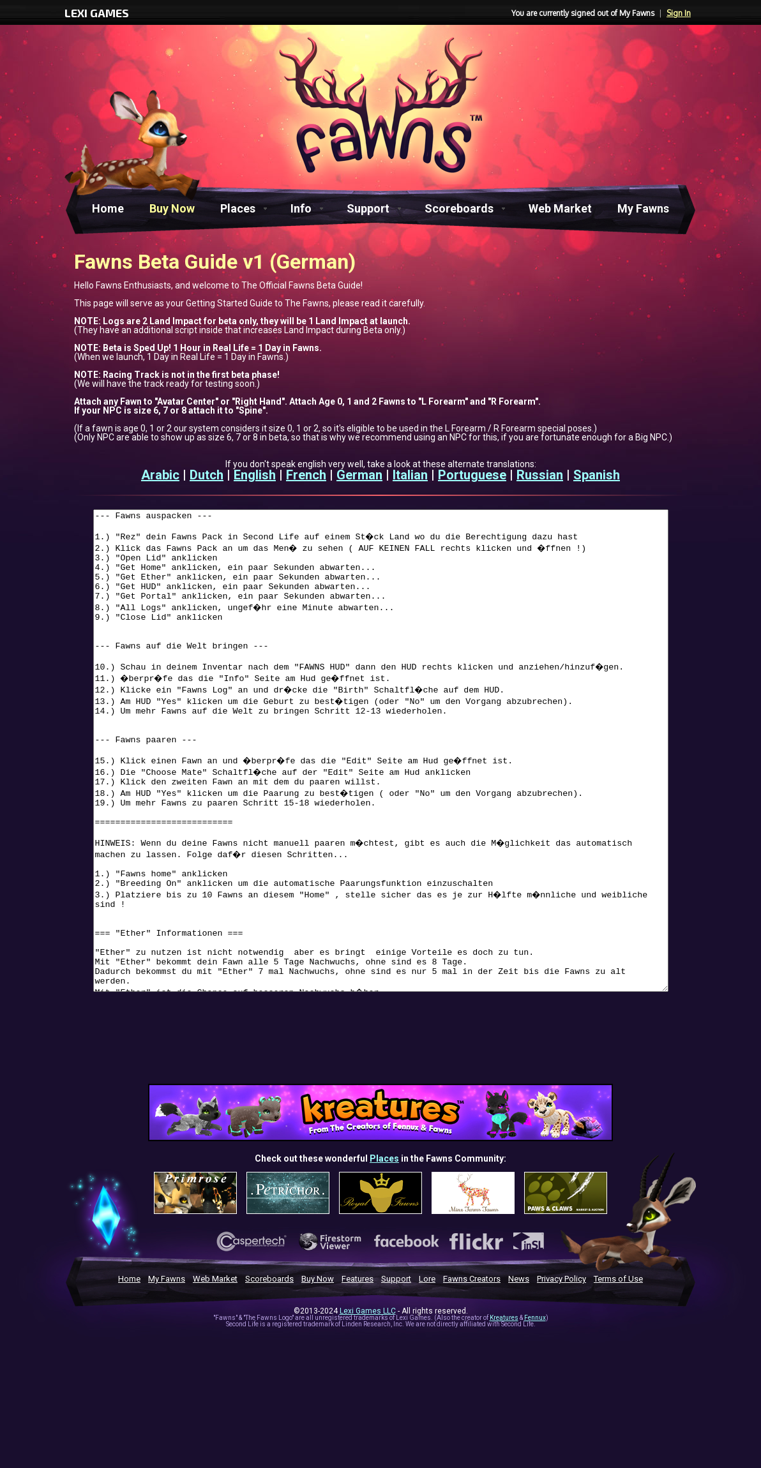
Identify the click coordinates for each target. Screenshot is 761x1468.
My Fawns (643, 208)
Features (357, 1374)
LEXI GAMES (96, 13)
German (359, 475)
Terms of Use (618, 1374)
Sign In (679, 13)
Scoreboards (459, 208)
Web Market (560, 208)
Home (108, 208)
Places (237, 208)
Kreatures (504, 1413)
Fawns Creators (472, 1374)
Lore (427, 1374)
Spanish (596, 475)
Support (368, 208)
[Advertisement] (380, 1143)
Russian (539, 475)
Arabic (160, 475)
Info (301, 208)
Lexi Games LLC (368, 1406)
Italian (410, 475)
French (306, 475)
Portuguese (472, 475)
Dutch (206, 475)
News (518, 1374)
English (255, 475)
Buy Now (172, 208)
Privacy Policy (561, 1374)
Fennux (535, 1413)
